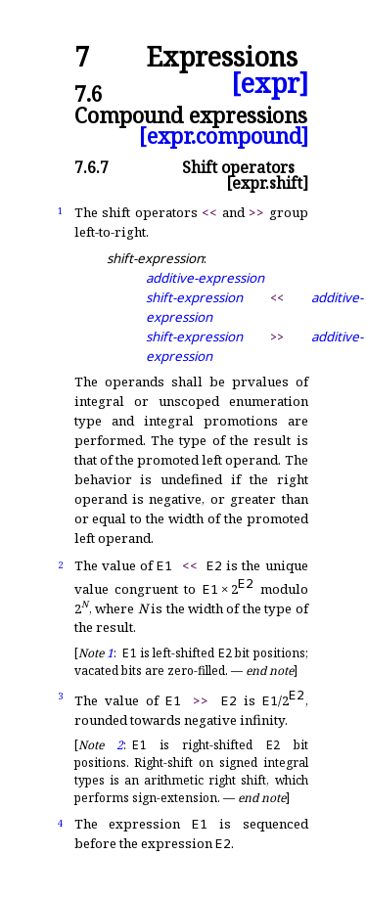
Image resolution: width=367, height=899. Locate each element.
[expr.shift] (267, 183)
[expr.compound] (223, 135)
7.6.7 (91, 167)
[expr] (269, 83)
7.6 (88, 93)
